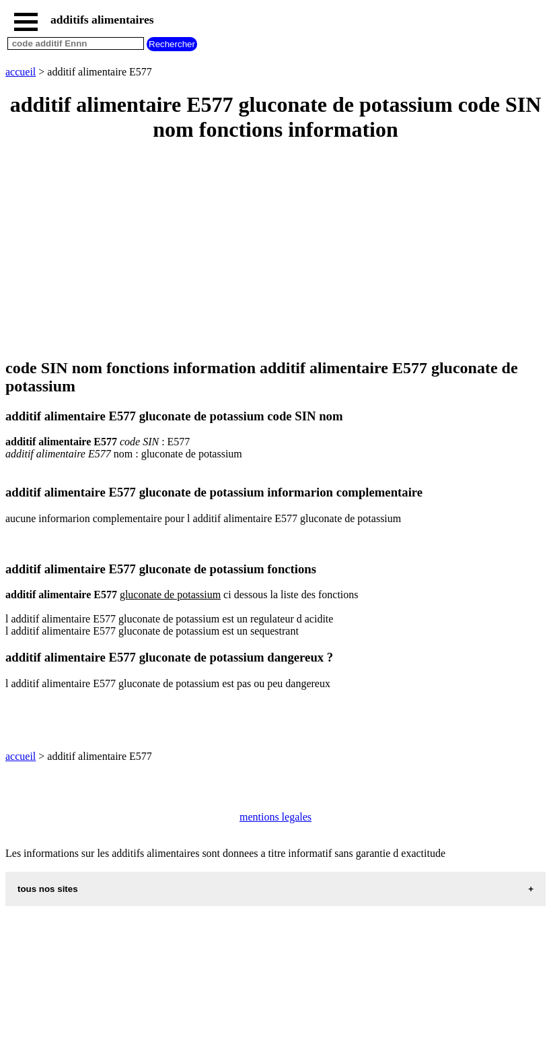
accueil (20, 71)
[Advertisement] (275, 251)
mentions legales (275, 817)
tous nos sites (47, 889)
